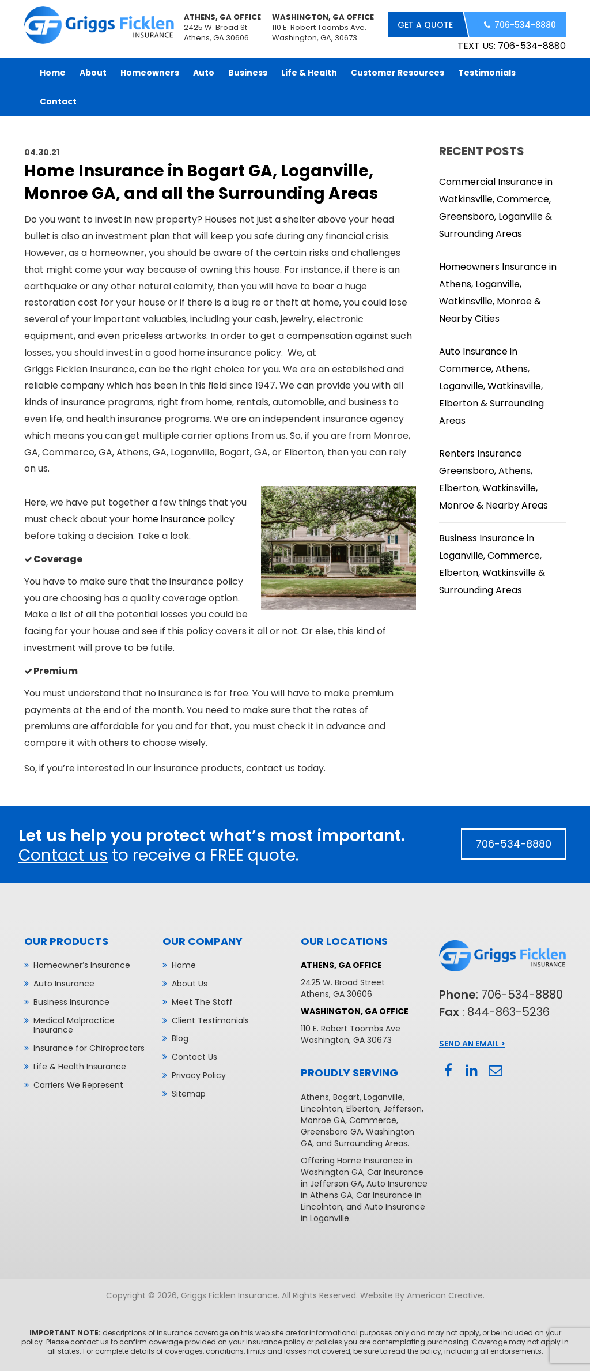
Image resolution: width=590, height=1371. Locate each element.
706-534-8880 (525, 25)
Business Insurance (71, 1002)
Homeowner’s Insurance (81, 965)
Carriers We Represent (78, 1085)
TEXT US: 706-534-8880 (511, 45)
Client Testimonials (210, 1020)
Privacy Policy (199, 1075)
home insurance (168, 519)
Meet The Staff (202, 1002)
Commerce (372, 1120)
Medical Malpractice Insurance (74, 1025)
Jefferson (402, 1108)
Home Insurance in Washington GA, (357, 1166)
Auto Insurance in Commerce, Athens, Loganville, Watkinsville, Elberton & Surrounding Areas (491, 386)
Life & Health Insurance (79, 1066)
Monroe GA (323, 1120)
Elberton (362, 1108)
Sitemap (189, 1093)
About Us (189, 983)
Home (184, 965)
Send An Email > (472, 1043)
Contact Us (194, 1057)
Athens (315, 1097)
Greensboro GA (331, 1132)
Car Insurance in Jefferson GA (362, 1177)
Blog (180, 1038)
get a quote (425, 25)
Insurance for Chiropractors (89, 1048)
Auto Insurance (63, 983)
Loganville (383, 1097)
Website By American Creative (421, 1295)
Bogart (346, 1097)
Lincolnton (321, 1108)
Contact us (63, 855)
